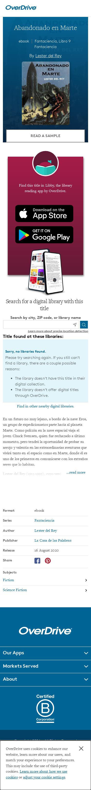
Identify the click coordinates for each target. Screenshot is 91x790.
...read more (75, 473)
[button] (45, 653)
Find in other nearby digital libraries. (45, 406)
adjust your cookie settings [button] (44, 777)
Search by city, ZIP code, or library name (45, 317)
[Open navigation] (82, 8)
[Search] (84, 325)
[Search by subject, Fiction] (45, 581)
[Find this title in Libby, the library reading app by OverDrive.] (45, 216)
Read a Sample (45, 135)
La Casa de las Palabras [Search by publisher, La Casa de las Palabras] (52, 541)
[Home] (21, 9)
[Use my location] (75, 325)
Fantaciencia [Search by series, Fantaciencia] (44, 521)
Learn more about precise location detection (58, 331)
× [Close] (81, 748)
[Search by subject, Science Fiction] (45, 590)
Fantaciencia (45, 46)
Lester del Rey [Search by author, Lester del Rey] (48, 55)
